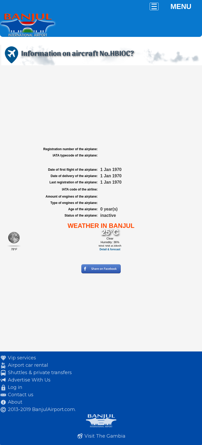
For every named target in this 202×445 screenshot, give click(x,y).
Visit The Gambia (104, 436)
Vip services (22, 358)
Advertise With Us (29, 380)
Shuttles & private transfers (40, 372)
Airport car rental (28, 365)
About (15, 402)
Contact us (20, 395)
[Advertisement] (101, 106)
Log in (15, 387)
